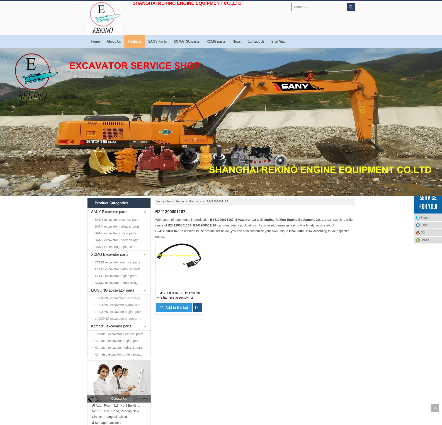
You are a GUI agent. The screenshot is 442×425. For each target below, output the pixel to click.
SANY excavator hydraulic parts (117, 226)
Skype (424, 217)
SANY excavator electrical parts (117, 219)
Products (134, 41)
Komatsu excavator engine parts (117, 341)
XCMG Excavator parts (109, 254)
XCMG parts (216, 41)
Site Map (278, 41)
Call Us (425, 240)
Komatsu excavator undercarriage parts (122, 354)
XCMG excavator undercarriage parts (121, 283)
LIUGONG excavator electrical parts (120, 298)
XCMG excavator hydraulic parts (118, 269)
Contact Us (256, 41)
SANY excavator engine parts (115, 233)
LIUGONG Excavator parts (112, 290)
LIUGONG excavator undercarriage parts (123, 318)
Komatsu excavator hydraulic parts (119, 347)
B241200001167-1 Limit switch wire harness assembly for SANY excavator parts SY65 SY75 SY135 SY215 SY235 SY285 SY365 (178, 295)
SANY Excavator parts (109, 212)
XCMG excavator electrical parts (117, 262)
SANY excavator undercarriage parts (120, 240)
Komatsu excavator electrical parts (119, 334)
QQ (423, 232)
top (435, 408)
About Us (114, 41)
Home (95, 41)
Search (351, 7)
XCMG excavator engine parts (116, 276)
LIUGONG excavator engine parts (118, 312)
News (236, 41)
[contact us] (119, 381)
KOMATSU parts (187, 41)
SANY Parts (157, 41)
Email (424, 225)
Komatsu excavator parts (111, 326)
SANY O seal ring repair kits (114, 247)
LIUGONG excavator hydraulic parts (120, 305)
